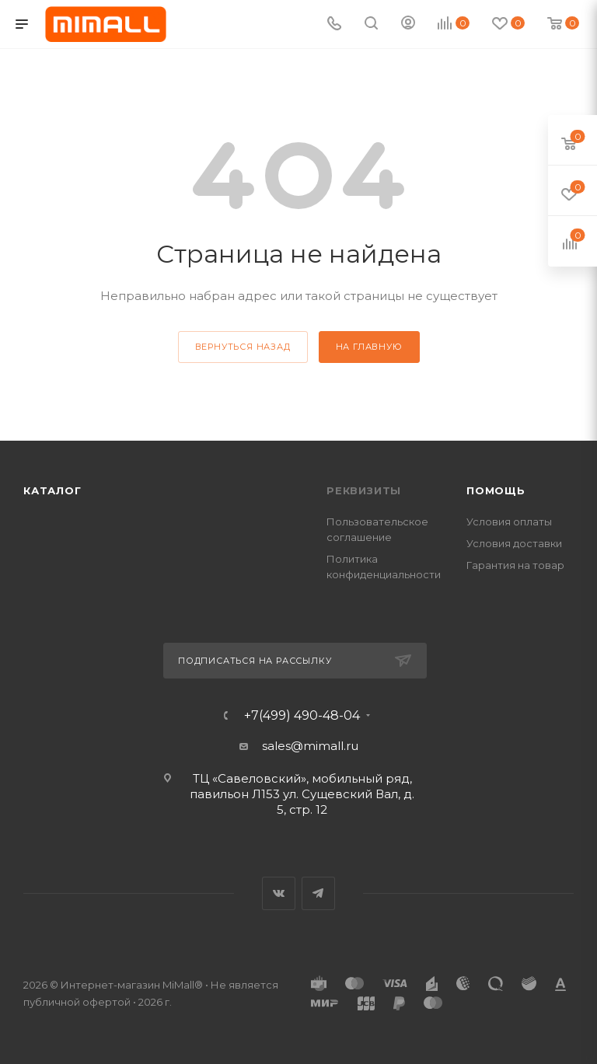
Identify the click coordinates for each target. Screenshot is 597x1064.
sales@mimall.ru (310, 745)
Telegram (318, 893)
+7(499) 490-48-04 (302, 716)
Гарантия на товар (515, 565)
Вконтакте (278, 893)
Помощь (495, 490)
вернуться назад (243, 346)
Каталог (52, 490)
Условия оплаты (509, 521)
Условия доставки (514, 543)
